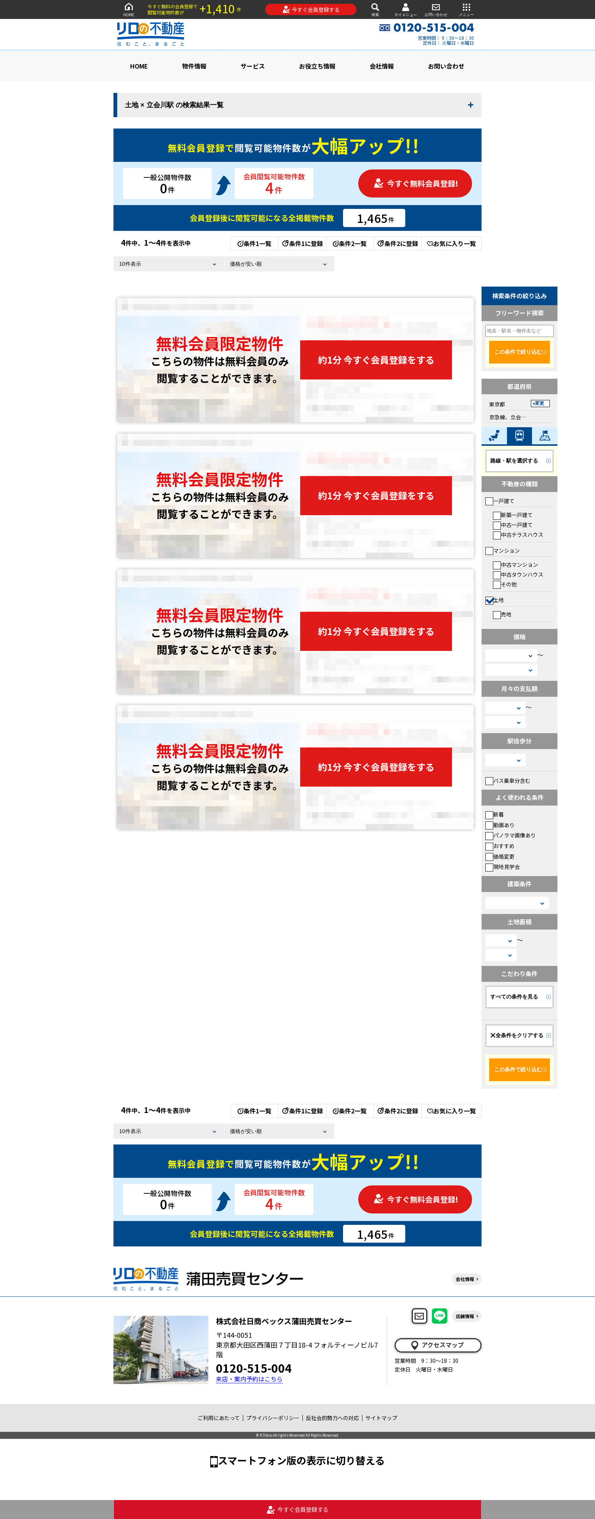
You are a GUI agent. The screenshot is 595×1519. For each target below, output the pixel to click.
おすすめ (500, 846)
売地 (502, 614)
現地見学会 (502, 866)
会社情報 (382, 66)
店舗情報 (465, 1316)
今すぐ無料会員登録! (415, 183)
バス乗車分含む (507, 780)
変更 (539, 403)
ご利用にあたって (219, 1418)
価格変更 (500, 856)
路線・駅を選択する (514, 461)
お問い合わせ (436, 9)
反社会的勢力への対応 (332, 1418)
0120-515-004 (254, 1368)
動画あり (500, 825)
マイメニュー (405, 9)
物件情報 (194, 66)
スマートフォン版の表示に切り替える (301, 1460)
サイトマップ (381, 1418)
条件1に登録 (302, 243)
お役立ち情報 (317, 66)
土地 (494, 600)
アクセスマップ (437, 1345)
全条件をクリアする (516, 1035)
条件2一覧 (350, 243)
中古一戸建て (513, 524)
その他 (505, 584)
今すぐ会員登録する (311, 9)
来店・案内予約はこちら (249, 1379)
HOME (128, 9)
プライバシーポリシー (272, 1418)
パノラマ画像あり (510, 835)
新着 (494, 814)
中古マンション (515, 564)
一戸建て (500, 501)
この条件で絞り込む (518, 352)
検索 (375, 9)
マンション (502, 550)
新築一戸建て (513, 515)
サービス (253, 66)
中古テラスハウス (518, 534)
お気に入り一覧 (451, 243)
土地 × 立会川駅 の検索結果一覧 (174, 105)
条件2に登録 (397, 243)
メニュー (466, 9)
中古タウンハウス (518, 574)
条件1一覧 (254, 243)
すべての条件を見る (514, 997)
